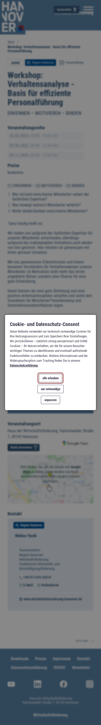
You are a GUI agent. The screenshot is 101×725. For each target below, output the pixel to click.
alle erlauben (50, 378)
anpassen (50, 400)
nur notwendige (50, 389)
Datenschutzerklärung (24, 365)
